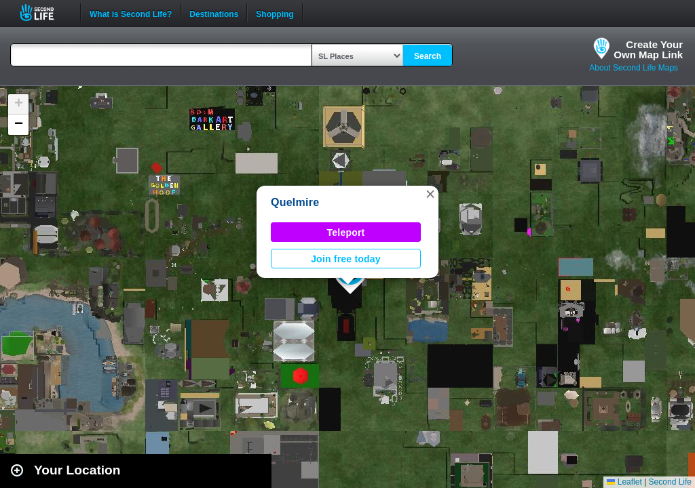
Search (427, 56)
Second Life (44, 12)
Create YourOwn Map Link (648, 49)
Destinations (213, 12)
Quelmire (295, 202)
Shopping (274, 12)
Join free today (346, 258)
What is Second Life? (131, 12)
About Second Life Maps (633, 68)
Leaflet (624, 482)
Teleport (346, 232)
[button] (430, 194)
